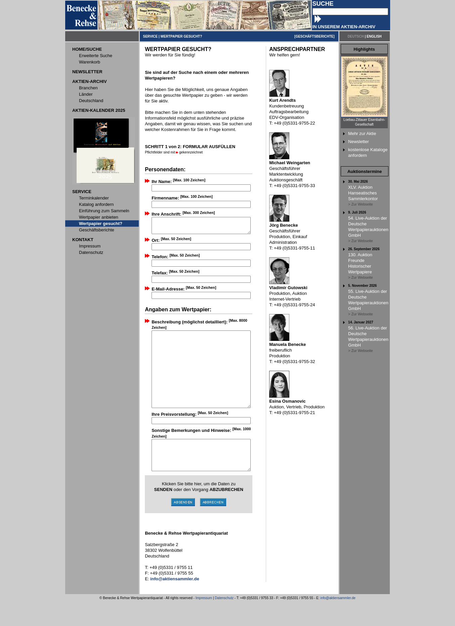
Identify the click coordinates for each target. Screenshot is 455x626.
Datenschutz (224, 622)
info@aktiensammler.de (338, 622)
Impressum (204, 622)
